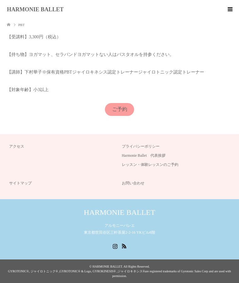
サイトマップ (20, 183)
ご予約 (119, 109)
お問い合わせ (133, 183)
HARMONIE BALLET (35, 9)
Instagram (114, 245)
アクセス (16, 146)
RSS (124, 245)
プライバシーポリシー (141, 146)
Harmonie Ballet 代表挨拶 (144, 155)
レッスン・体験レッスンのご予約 (150, 164)
